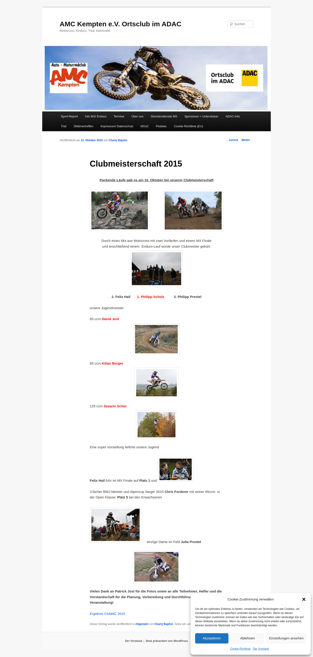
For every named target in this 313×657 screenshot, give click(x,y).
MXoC (145, 126)
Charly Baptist (118, 140)
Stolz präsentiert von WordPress (167, 641)
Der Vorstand (261, 648)
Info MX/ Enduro (95, 116)
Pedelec (161, 126)
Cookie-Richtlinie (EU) (188, 126)
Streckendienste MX (164, 116)
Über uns (137, 116)
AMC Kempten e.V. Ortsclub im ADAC (120, 24)
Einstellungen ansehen (286, 638)
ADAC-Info (232, 116)
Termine (119, 116)
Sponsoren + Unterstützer (201, 116)
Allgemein (141, 624)
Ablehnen (247, 638)
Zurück (231, 140)
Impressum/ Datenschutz (117, 126)
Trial (63, 126)
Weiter (247, 140)
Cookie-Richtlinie (240, 648)
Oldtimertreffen (83, 126)
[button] (304, 599)
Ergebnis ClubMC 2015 (107, 614)
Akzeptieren (212, 638)
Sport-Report (69, 116)
